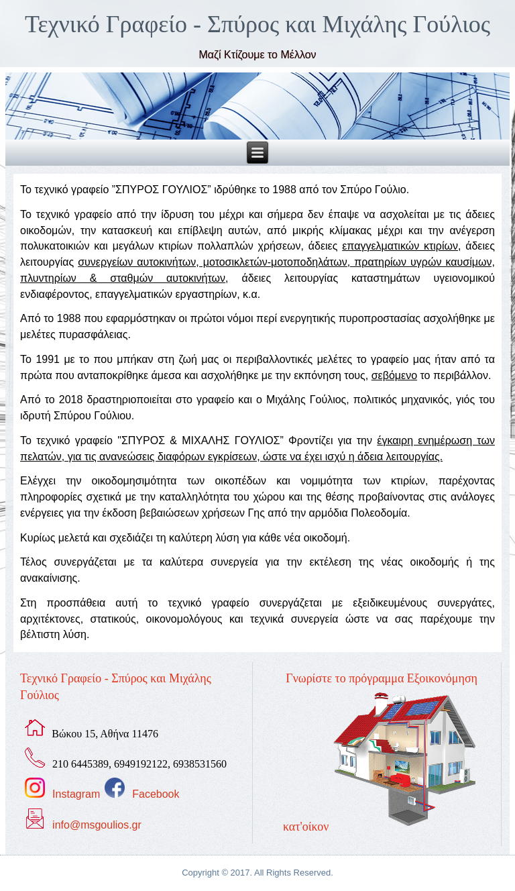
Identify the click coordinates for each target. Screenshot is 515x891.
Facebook (155, 794)
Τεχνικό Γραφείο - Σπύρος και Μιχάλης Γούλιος (257, 24)
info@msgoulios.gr (96, 825)
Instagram (76, 794)
